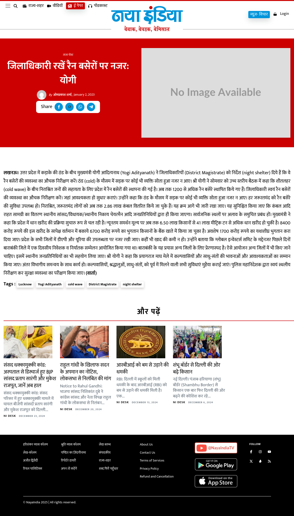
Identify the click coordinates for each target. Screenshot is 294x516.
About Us (146, 444)
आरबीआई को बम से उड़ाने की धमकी (142, 368)
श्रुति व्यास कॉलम (71, 444)
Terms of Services (152, 460)
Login (281, 13)
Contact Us (147, 452)
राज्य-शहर (33, 14)
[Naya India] (147, 30)
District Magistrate (102, 284)
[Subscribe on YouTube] (269, 452)
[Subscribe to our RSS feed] (269, 462)
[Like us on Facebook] (251, 452)
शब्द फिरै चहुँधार (108, 468)
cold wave (75, 284)
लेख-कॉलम (30, 452)
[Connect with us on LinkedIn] (260, 462)
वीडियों (55, 14)
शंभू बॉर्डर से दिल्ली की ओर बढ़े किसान (196, 368)
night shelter (132, 284)
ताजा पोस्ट (68, 54)
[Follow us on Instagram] (260, 452)
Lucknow (25, 284)
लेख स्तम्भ (105, 444)
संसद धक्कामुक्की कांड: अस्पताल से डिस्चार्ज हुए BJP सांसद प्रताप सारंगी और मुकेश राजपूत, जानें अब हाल (30, 375)
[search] (16, 15)
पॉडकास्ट (97, 14)
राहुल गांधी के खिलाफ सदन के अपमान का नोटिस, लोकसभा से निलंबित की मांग (85, 372)
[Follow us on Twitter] (251, 462)
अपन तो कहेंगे (69, 468)
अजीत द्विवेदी (30, 460)
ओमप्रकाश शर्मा (60, 95)
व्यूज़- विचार (259, 14)
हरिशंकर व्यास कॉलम (35, 444)
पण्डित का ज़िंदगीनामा (73, 452)
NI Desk (10, 415)
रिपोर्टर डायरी (68, 460)
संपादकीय (105, 452)
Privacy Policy (149, 468)
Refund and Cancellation (157, 476)
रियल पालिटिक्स (32, 468)
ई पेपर (75, 14)
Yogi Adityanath (50, 284)
